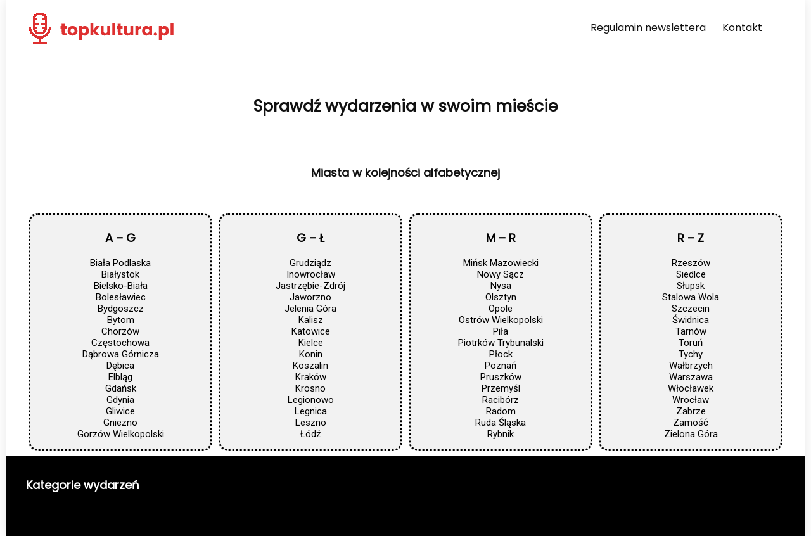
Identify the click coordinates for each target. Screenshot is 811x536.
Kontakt (742, 27)
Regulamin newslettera (648, 27)
